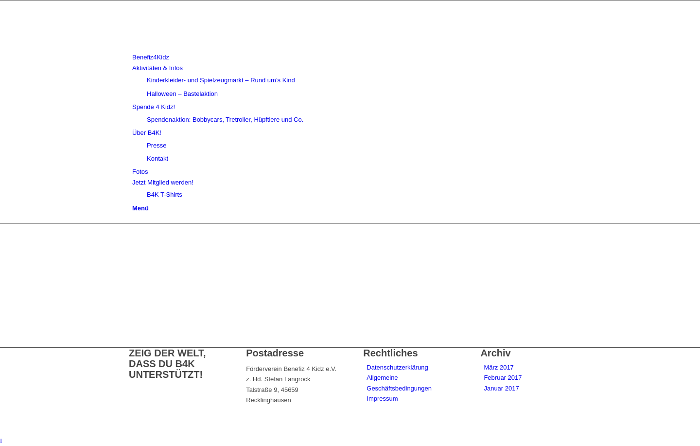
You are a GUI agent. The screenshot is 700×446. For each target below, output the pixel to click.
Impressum (382, 398)
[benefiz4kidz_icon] (202, 47)
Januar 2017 (501, 388)
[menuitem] (351, 57)
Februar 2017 (503, 377)
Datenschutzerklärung (397, 367)
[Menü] (140, 208)
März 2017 (498, 367)
